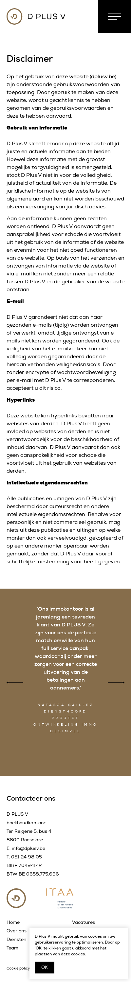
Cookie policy (18, 968)
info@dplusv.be (28, 848)
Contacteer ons (31, 798)
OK (44, 967)
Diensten (17, 939)
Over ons (17, 931)
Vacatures (83, 922)
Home (13, 922)
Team (12, 948)
